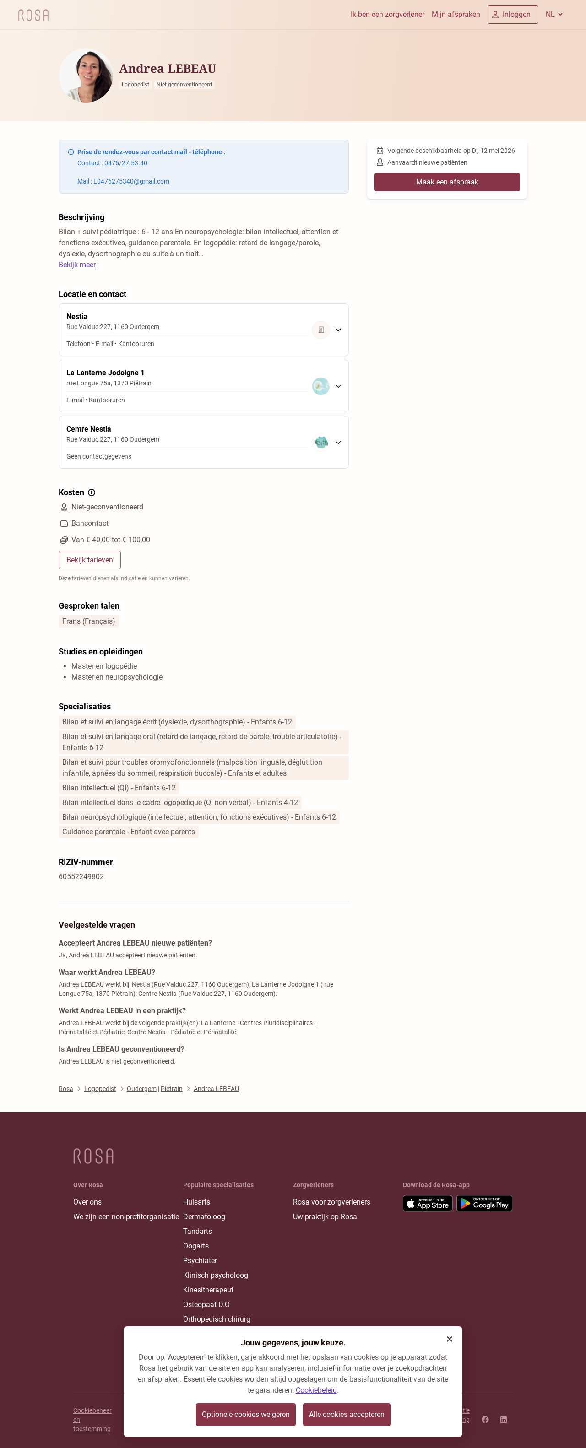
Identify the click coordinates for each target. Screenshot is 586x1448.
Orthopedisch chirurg (216, 1319)
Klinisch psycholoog (215, 1275)
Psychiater (200, 1260)
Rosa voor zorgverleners (331, 1202)
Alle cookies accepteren (347, 1414)
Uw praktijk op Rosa (325, 1216)
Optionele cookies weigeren (246, 1414)
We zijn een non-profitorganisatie (126, 1216)
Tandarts (197, 1231)
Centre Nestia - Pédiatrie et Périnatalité (181, 1032)
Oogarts (196, 1246)
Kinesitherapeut (208, 1290)
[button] (449, 1339)
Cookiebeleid (316, 1390)
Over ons (87, 1202)
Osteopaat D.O (206, 1304)
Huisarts (196, 1202)
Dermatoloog (204, 1216)
